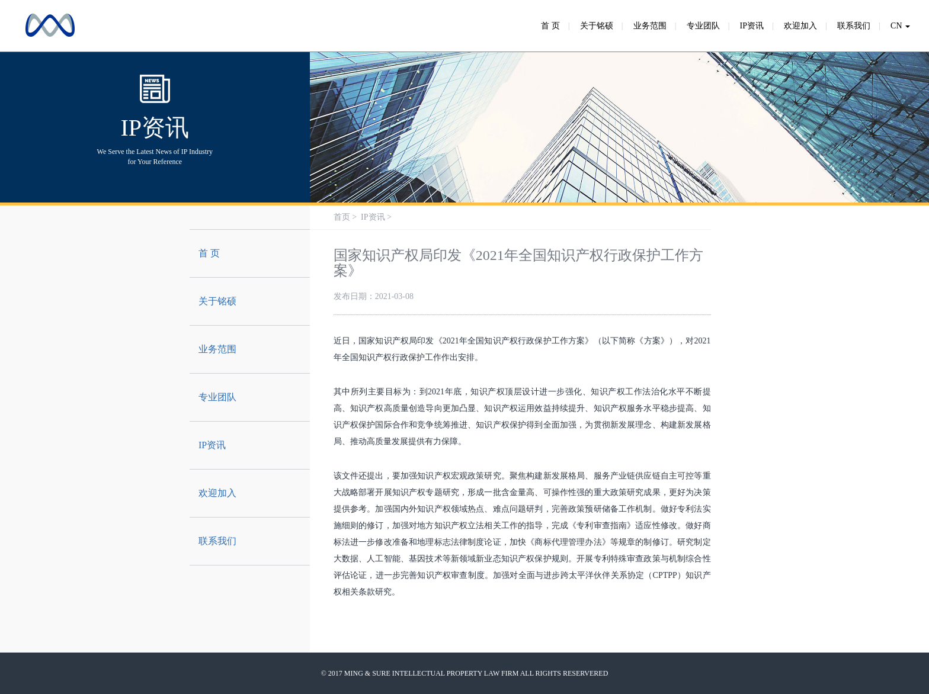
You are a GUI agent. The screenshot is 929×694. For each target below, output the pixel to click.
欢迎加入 (800, 25)
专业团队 (703, 25)
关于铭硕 (596, 25)
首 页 (550, 25)
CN (900, 25)
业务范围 (650, 25)
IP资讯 (752, 25)
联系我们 (853, 25)
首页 (342, 217)
